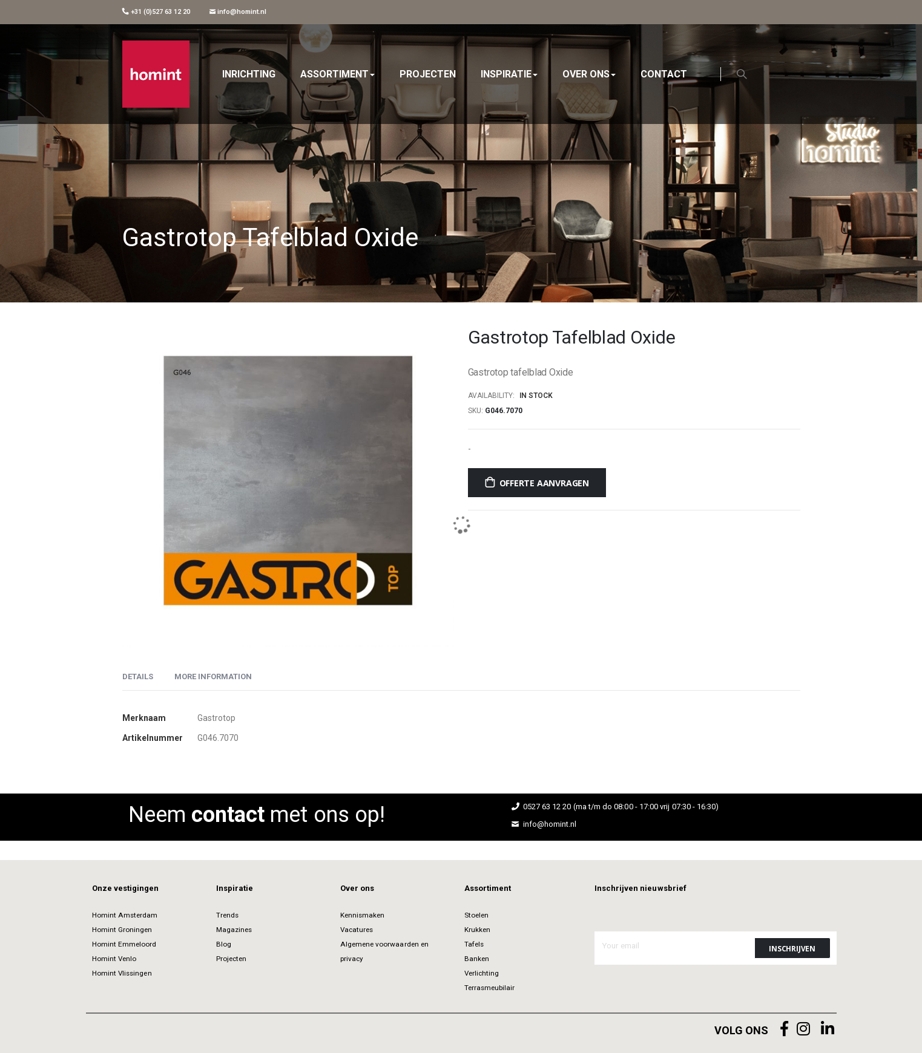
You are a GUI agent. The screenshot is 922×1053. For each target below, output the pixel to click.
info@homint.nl (238, 12)
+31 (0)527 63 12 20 (156, 12)
